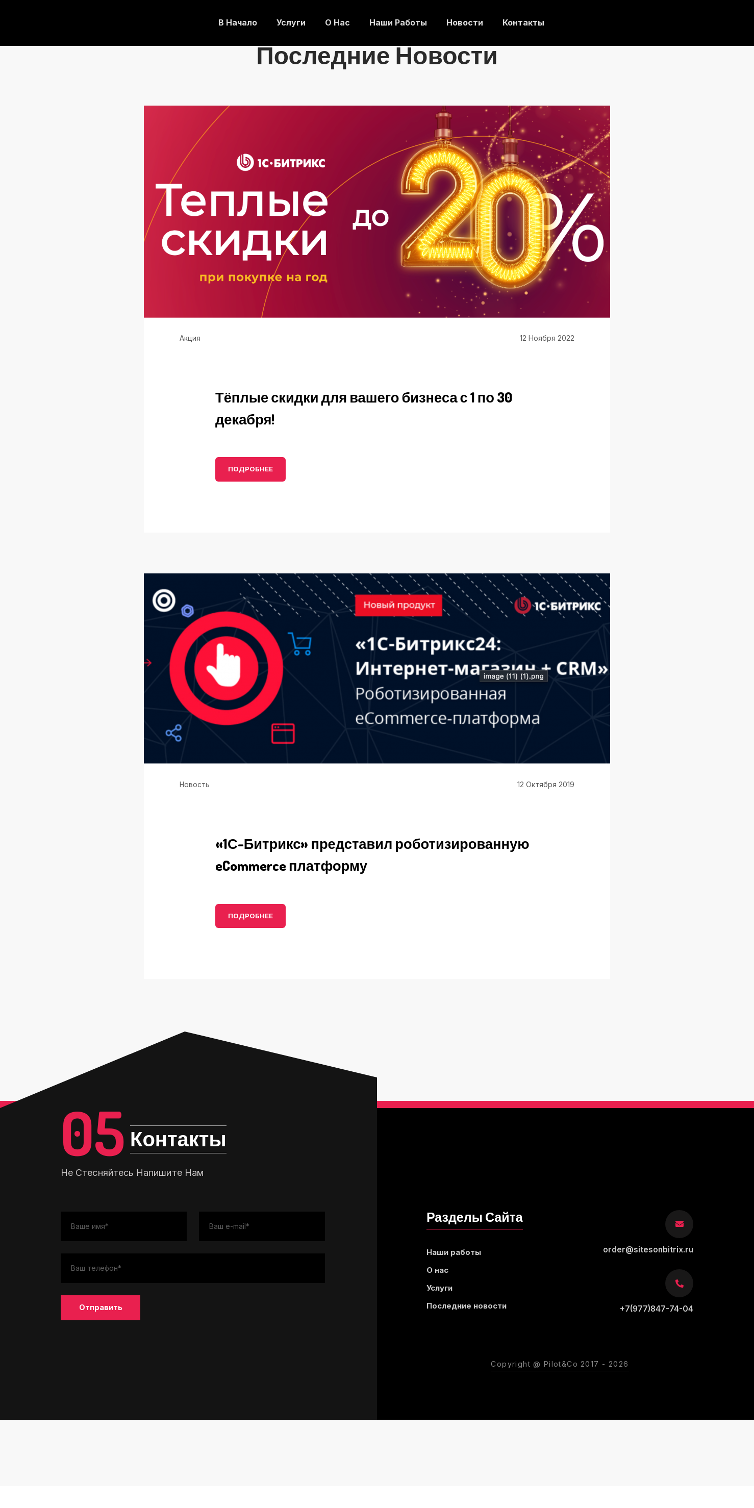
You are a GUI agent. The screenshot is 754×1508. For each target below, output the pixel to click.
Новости (465, 23)
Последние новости (469, 1330)
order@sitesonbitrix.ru (647, 1272)
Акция (190, 338)
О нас (337, 23)
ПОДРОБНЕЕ (250, 469)
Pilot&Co (561, 1386)
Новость (195, 784)
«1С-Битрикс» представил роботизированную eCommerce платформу (336, 864)
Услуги (290, 23)
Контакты (525, 23)
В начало (236, 23)
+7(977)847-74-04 (655, 1331)
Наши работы (399, 23)
